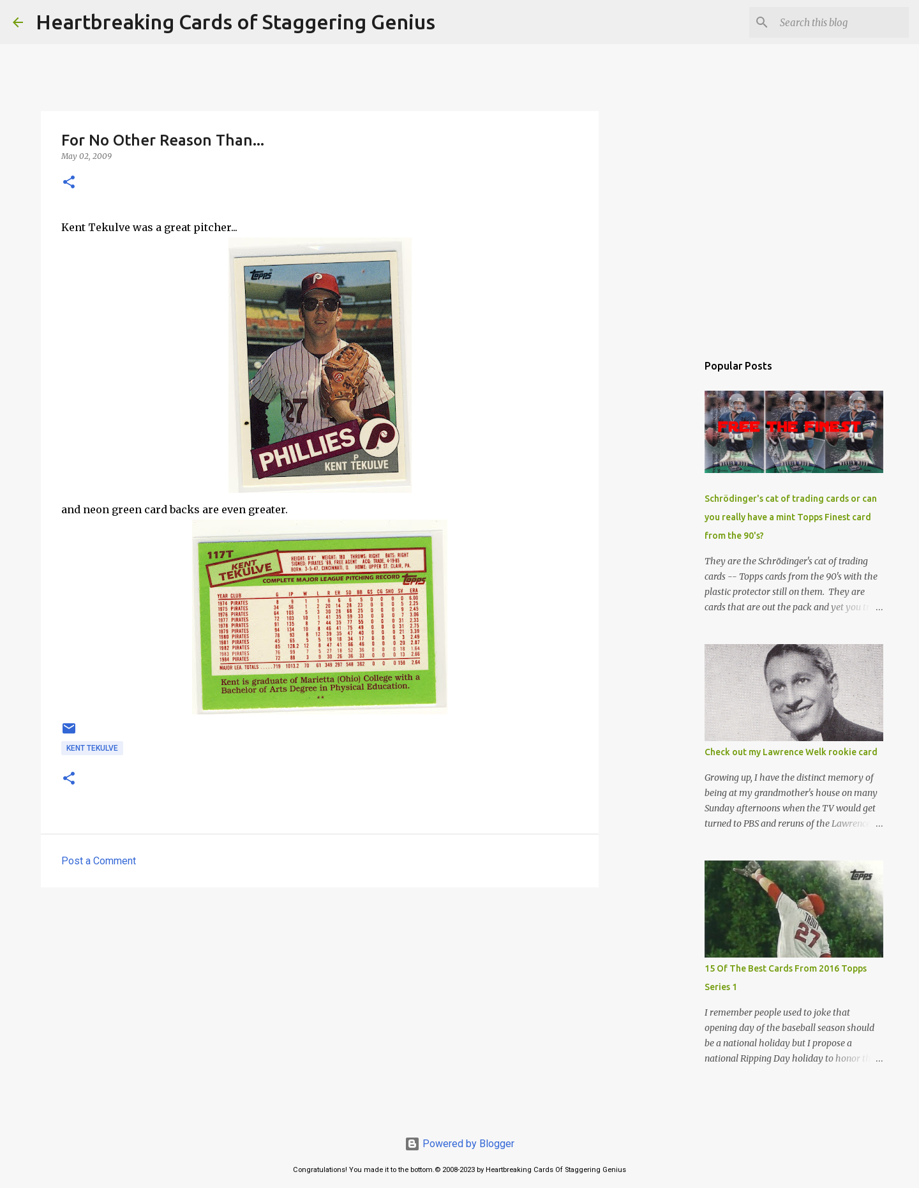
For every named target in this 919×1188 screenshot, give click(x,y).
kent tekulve (92, 748)
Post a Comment (98, 861)
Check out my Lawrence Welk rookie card (791, 752)
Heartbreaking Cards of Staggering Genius (235, 21)
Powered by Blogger (459, 1144)
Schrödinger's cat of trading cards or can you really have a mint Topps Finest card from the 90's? (791, 517)
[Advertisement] (320, 995)
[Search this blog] (842, 22)
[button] (69, 183)
